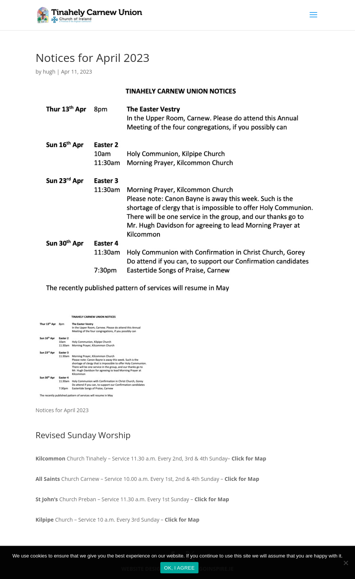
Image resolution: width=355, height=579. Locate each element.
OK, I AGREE (179, 568)
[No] (345, 563)
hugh (49, 71)
